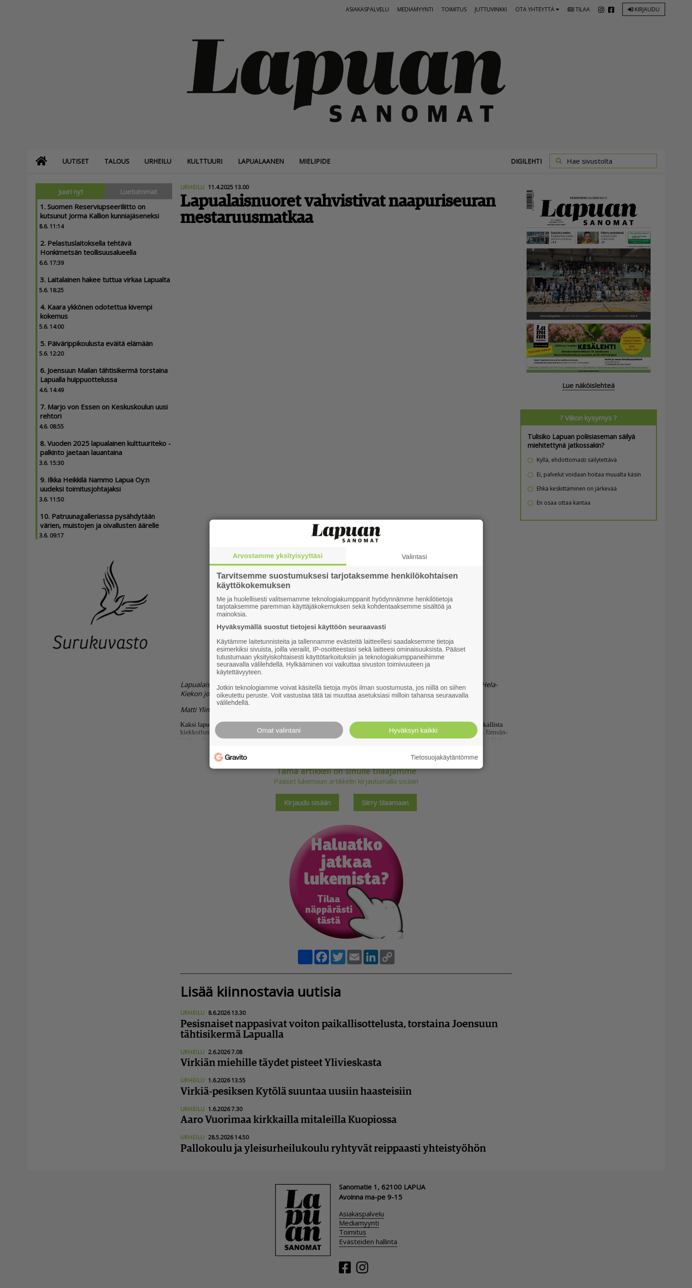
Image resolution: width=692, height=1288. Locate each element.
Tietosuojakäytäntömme (444, 756)
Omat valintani (279, 730)
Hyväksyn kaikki (413, 730)
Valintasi (414, 556)
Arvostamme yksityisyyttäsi (278, 555)
